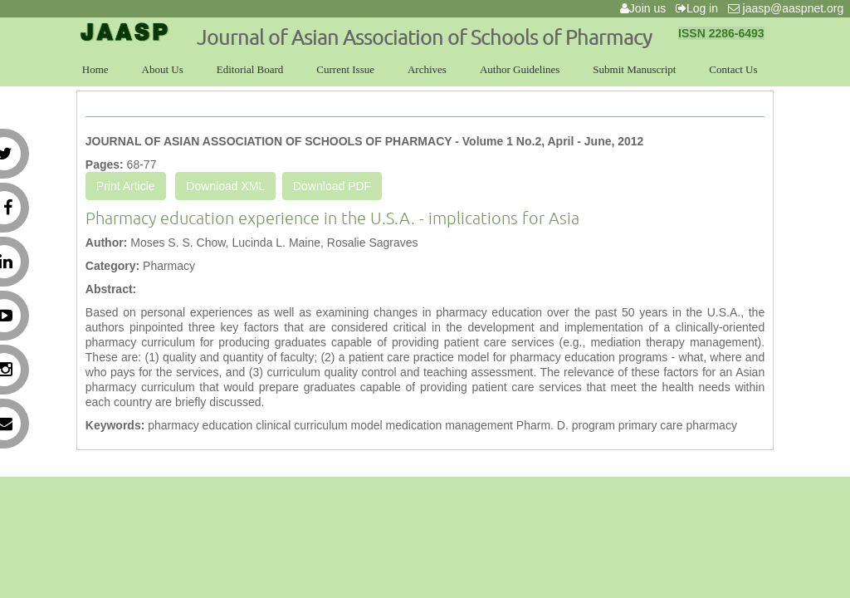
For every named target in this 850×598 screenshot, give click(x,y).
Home (95, 69)
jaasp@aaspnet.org (789, 8)
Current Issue (345, 69)
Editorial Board (250, 69)
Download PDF (332, 186)
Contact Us (733, 69)
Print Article (125, 186)
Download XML (225, 186)
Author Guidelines (519, 69)
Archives (427, 69)
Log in (700, 8)
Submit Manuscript (634, 69)
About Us (162, 69)
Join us (646, 8)
